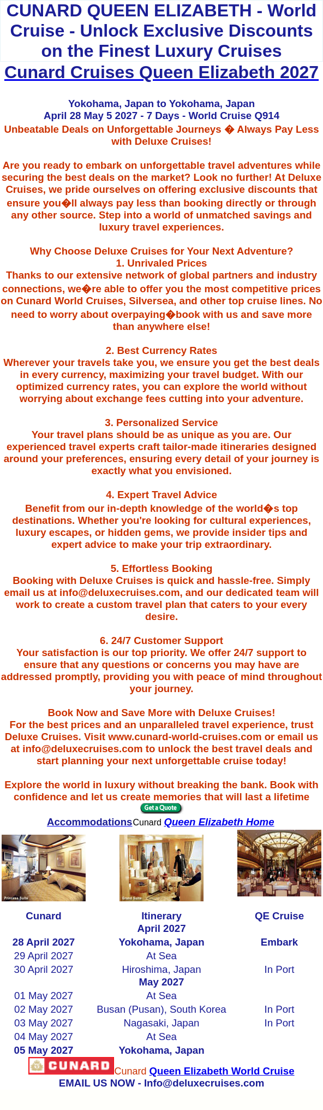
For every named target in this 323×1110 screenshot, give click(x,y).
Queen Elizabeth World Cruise (221, 1071)
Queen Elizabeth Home (219, 822)
